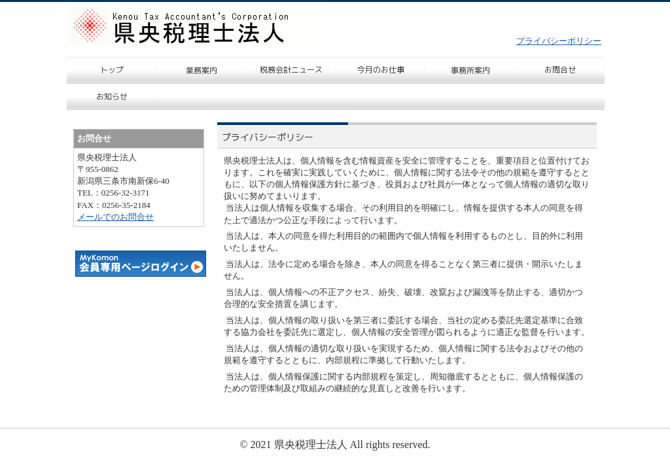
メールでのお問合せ (115, 217)
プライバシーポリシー (558, 41)
